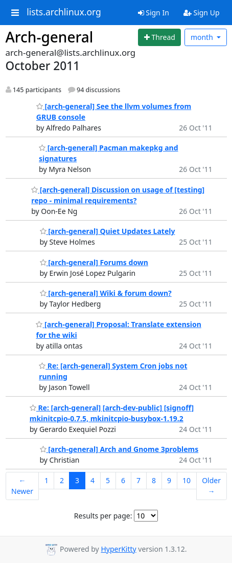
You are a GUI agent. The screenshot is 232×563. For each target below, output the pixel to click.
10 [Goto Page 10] (186, 480)
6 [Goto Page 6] (123, 480)
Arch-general (50, 37)
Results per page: (103, 516)
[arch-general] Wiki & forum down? (106, 293)
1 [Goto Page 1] (46, 480)
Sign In (153, 12)
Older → (211, 485)
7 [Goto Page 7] (138, 480)
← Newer (22, 485)
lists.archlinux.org (64, 12)
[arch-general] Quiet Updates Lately (107, 231)
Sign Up (201, 12)
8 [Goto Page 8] (154, 480)
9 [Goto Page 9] (169, 480)
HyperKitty (118, 549)
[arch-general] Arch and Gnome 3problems (119, 449)
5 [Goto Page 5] (108, 480)
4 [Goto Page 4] (92, 480)
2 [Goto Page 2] (62, 480)
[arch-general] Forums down (94, 262)
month (203, 37)
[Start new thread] (159, 37)
